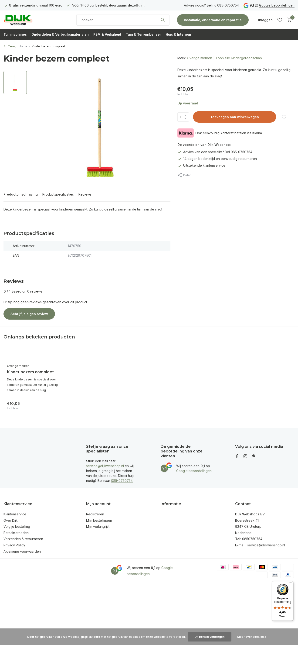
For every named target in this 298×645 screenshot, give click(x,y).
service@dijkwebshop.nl (105, 466)
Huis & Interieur (178, 34)
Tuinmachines (15, 34)
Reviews (84, 194)
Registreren (95, 514)
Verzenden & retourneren (23, 539)
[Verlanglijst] (279, 19)
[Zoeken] (122, 20)
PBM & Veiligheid (107, 34)
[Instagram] (245, 456)
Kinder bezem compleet (30, 372)
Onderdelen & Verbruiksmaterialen (60, 34)
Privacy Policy (14, 545)
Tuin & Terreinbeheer (143, 34)
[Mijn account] (265, 20)
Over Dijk (10, 520)
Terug (10, 46)
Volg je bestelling (16, 526)
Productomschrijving (20, 194)
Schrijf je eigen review (29, 314)
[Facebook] (237, 456)
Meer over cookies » (251, 636)
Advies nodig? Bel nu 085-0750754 (211, 5)
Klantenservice (14, 514)
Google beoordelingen (277, 5)
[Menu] (290, 584)
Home (24, 46)
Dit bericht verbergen (209, 636)
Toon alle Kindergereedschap (239, 58)
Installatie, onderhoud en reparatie (213, 20)
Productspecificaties (58, 194)
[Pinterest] (254, 456)
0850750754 (252, 539)
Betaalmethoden (16, 533)
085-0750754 (122, 481)
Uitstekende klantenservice (201, 165)
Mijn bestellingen (99, 520)
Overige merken (199, 58)
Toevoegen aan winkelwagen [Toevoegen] (234, 117)
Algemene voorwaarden (22, 551)
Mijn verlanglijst (97, 526)
